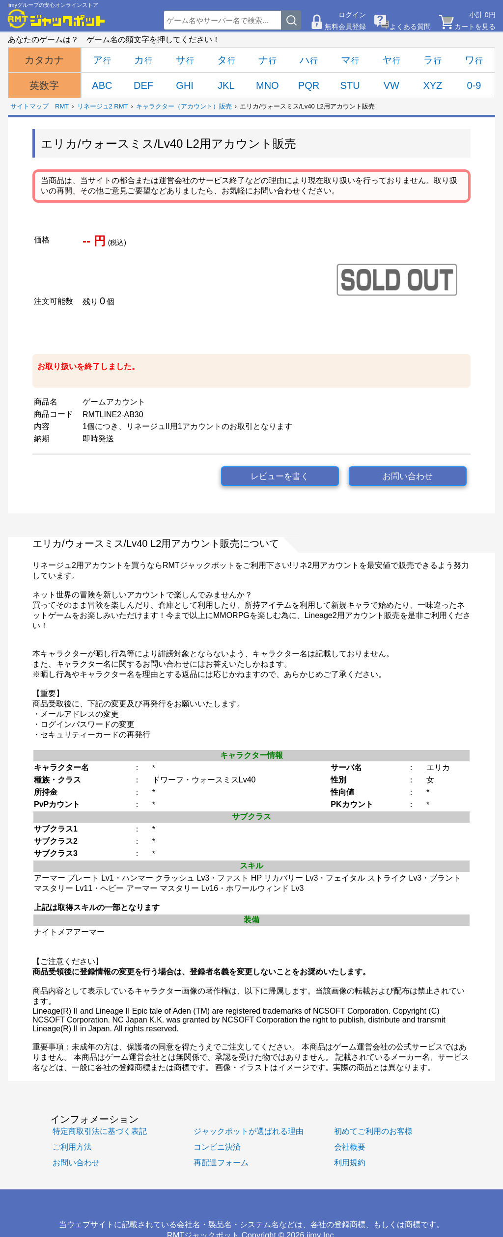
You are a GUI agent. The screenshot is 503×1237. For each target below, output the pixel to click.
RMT (62, 106)
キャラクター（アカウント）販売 (184, 106)
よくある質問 (410, 26)
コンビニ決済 (217, 1146)
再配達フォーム (221, 1162)
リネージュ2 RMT (102, 106)
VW (391, 85)
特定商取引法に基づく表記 (100, 1131)
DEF (143, 85)
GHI (185, 85)
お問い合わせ (408, 476)
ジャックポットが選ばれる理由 (249, 1131)
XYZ (432, 85)
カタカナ (44, 59)
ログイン (352, 14)
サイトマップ (29, 106)
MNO (267, 85)
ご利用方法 (72, 1146)
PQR (308, 85)
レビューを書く (280, 476)
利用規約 (349, 1162)
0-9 (474, 85)
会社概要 (349, 1146)
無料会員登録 (345, 26)
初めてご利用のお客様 (373, 1131)
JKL (226, 85)
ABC (102, 85)
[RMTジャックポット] (56, 18)
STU (350, 85)
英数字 (44, 85)
